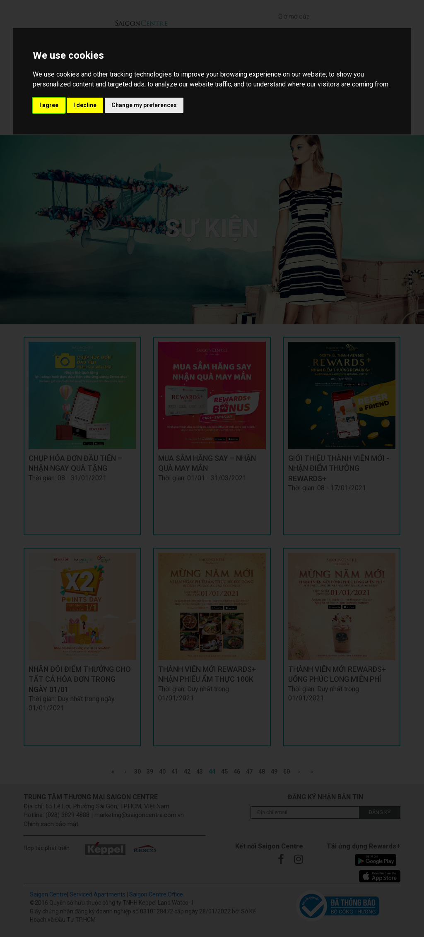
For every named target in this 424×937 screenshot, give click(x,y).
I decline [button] (84, 105)
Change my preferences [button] (144, 105)
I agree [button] (48, 105)
